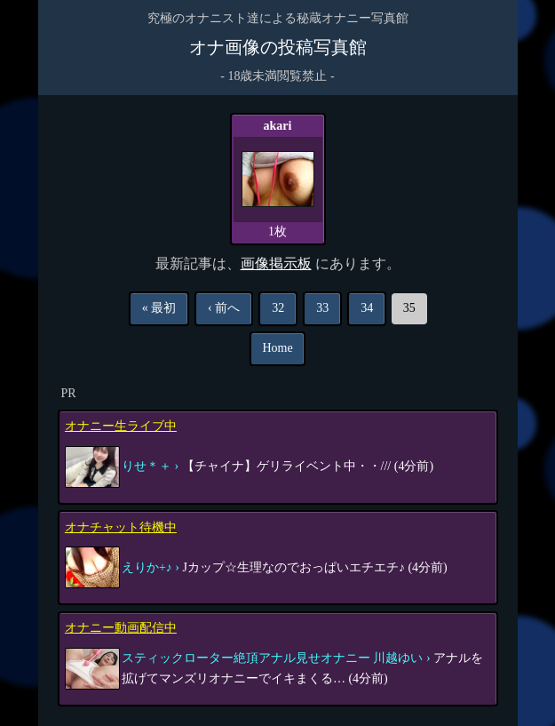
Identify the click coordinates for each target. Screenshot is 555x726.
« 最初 (159, 308)
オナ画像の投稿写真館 (278, 47)
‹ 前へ (224, 308)
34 (367, 308)
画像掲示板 (276, 263)
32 (278, 308)
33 (322, 308)
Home (277, 348)
